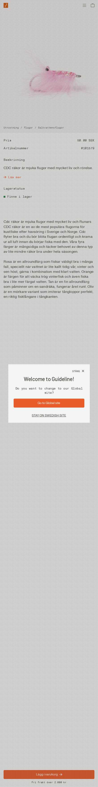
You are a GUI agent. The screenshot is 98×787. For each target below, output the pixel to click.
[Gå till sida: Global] (49, 403)
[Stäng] (78, 371)
